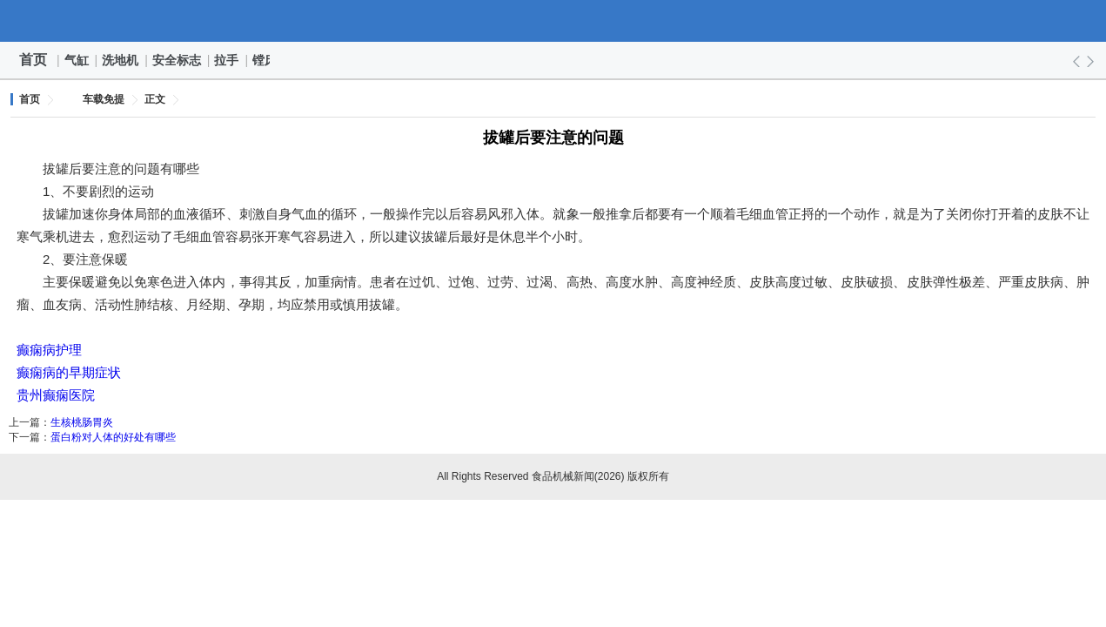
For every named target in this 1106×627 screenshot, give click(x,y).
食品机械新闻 (553, 21)
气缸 (77, 60)
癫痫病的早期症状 (69, 372)
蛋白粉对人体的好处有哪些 (113, 437)
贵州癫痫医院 (56, 395)
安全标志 (177, 60)
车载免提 (103, 99)
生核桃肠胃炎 (81, 422)
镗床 (265, 60)
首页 (33, 59)
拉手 (227, 60)
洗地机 (121, 60)
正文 (154, 99)
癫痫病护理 (49, 349)
